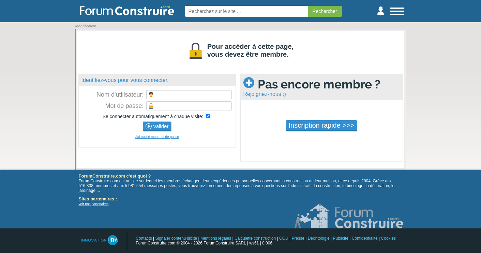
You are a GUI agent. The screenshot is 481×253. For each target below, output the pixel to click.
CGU (283, 238)
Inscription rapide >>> (322, 125)
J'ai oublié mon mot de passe (157, 137)
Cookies (388, 238)
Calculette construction (255, 238)
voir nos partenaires (94, 204)
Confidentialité (365, 238)
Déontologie (319, 238)
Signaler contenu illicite (176, 238)
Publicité (340, 238)
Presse (298, 238)
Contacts (144, 238)
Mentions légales (215, 238)
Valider (157, 126)
